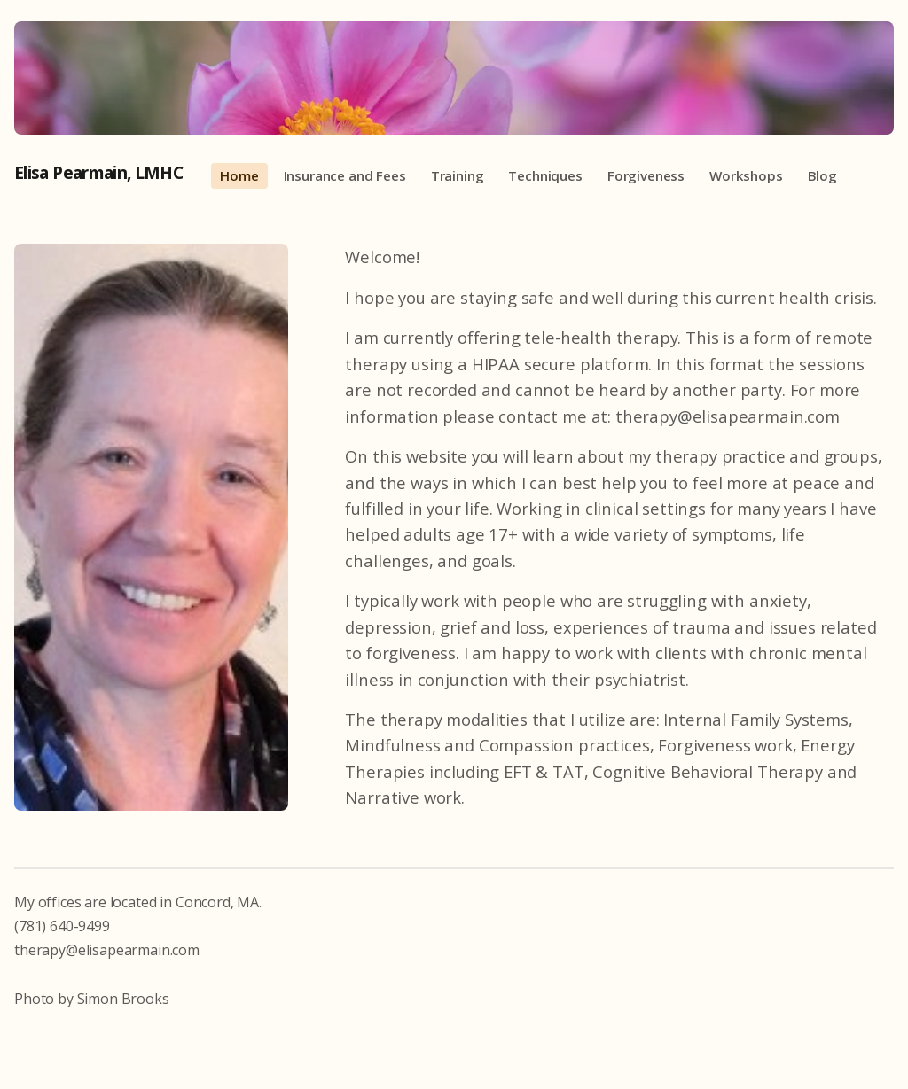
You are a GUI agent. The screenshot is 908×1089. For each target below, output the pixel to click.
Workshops (746, 175)
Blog (822, 175)
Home (239, 175)
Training (457, 175)
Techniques (545, 175)
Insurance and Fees (345, 175)
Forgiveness (646, 175)
